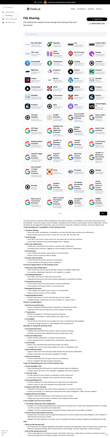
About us (99, 9)
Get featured (81, 9)
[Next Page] (103, 213)
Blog (2, 435)
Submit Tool (4, 430)
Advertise (4, 433)
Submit (73, 9)
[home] (33, 9)
